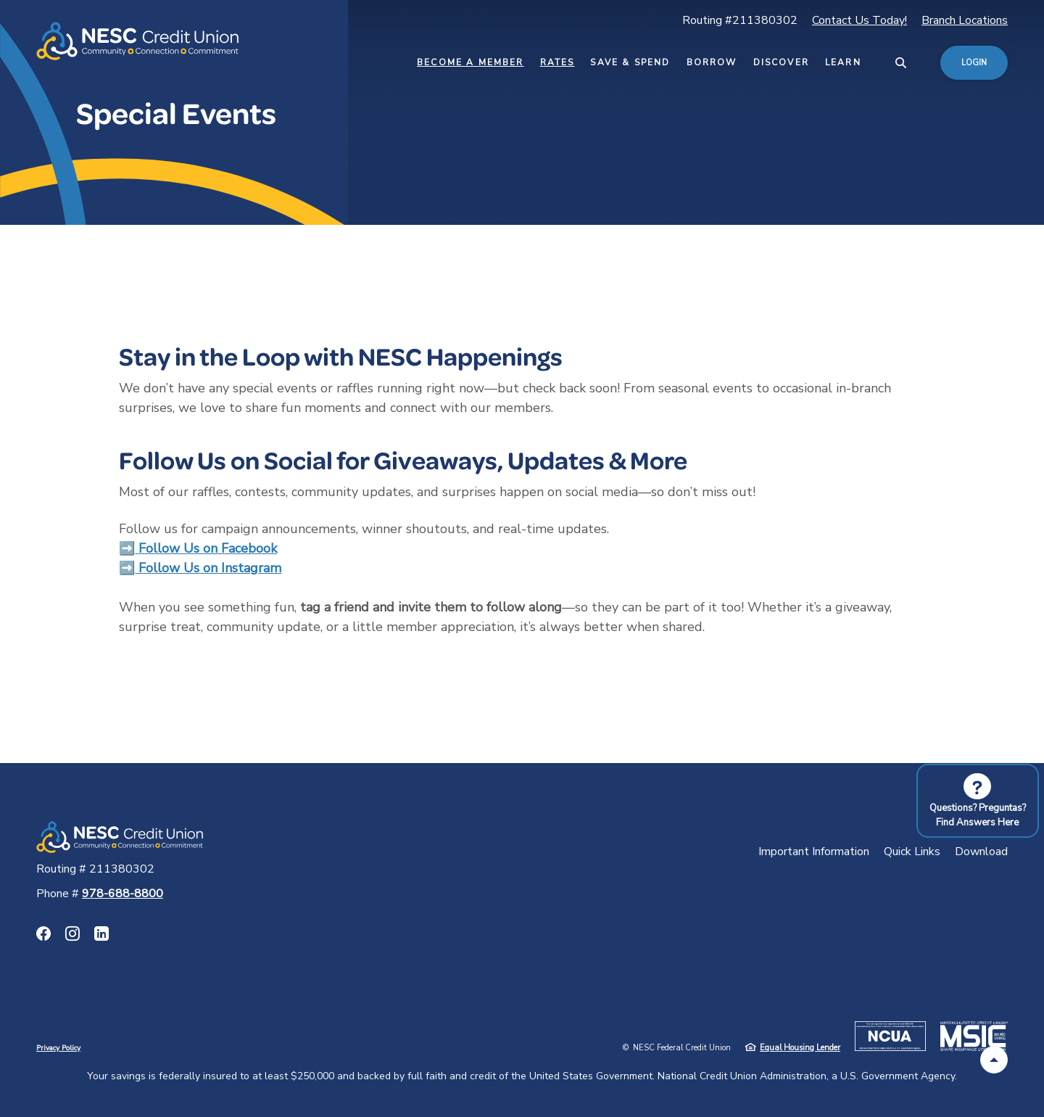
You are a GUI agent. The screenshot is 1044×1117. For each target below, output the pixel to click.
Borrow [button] (712, 62)
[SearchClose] (901, 63)
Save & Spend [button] (630, 62)
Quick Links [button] (912, 852)
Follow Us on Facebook (207, 548)
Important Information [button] (813, 852)
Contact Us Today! (859, 20)
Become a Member (470, 62)
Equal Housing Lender (800, 1047)
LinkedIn (101, 933)
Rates (557, 62)
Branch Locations (964, 20)
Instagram (72, 933)
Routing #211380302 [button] (740, 20)
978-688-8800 (122, 894)
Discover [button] (781, 62)
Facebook (43, 933)
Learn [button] (843, 62)
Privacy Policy (58, 1048)
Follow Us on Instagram (208, 568)
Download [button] (981, 852)
